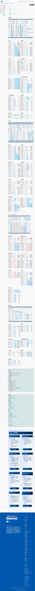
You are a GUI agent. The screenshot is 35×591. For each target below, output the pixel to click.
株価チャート (11, 421)
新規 (25, 528)
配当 (33, 1)
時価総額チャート (11, 425)
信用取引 (26, 519)
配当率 (21, 321)
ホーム (1, 3)
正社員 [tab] (11, 438)
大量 (4, 13)
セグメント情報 (11, 409)
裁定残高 (26, 520)
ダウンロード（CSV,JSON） (28, 585)
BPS (32, 123)
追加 (33, 4)
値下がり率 (26, 518)
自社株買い (24, 321)
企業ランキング (27, 569)
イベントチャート (11, 422)
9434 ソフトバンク (2, 5)
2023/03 (9, 33)
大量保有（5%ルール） (12, 398)
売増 (25, 526)
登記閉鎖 (26, 544)
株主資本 (26, 552)
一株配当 (12, 321)
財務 (25, 1)
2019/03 (9, 29)
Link (1, 14)
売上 (11, 19)
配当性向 (14, 321)
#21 (11, 350)
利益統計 (26, 551)
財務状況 (10, 9)
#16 (24, 270)
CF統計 (26, 553)
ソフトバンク (9, 3)
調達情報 (26, 537)
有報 (3, 13)
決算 (3, 14)
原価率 (29, 19)
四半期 (23, 1)
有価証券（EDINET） (12, 396)
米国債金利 (26, 584)
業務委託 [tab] (14, 438)
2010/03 (9, 22)
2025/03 (9, 35)
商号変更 (26, 542)
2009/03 (9, 21)
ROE (22, 19)
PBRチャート (11, 424)
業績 (19, 1)
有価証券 (26, 560)
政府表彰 (26, 536)
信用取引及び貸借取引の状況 (13, 416)
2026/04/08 (4, 6)
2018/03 (9, 28)
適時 (5, 13)
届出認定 (26, 535)
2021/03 (9, 31)
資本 (30, 1)
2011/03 (9, 23)
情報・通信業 (5, 3)
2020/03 (9, 30)
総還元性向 (30, 321)
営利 (13, 19)
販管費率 (31, 19)
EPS (20, 19)
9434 (1, 6)
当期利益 (16, 19)
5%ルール (26, 561)
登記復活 (26, 545)
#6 (25, 58)
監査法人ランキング (27, 570)
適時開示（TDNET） (12, 397)
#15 (23, 270)
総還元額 (27, 321)
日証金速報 (10, 418)
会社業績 (10, 8)
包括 (18, 19)
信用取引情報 (11, 414)
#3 (11, 58)
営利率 (26, 19)
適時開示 (26, 559)
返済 (25, 527)
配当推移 (10, 11)
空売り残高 (10, 413)
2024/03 (9, 34)
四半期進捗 (10, 403)
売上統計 (26, 550)
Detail (14, 449)
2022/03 (9, 32)
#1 (10, 40)
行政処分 (26, 534)
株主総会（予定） (27, 578)
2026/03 (9, 36)
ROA (24, 19)
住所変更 (26, 543)
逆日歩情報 (10, 417)
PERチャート (11, 423)
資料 (1, 13)
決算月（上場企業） (27, 577)
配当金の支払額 (18, 321)
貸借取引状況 (11, 415)
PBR (1, 9)
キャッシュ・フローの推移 (11, 10)
